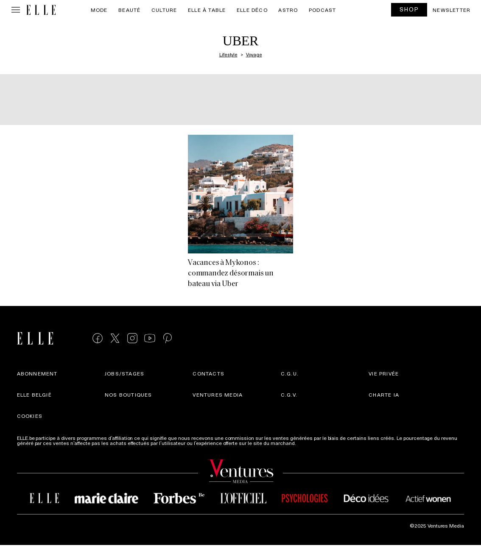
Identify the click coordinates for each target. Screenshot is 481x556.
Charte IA (384, 394)
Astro (288, 10)
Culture (164, 10)
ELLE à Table (207, 10)
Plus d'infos (310, 443)
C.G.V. (289, 394)
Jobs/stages (124, 373)
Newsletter (451, 10)
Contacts (208, 373)
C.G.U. (290, 373)
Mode (99, 10)
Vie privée (384, 373)
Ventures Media (218, 394)
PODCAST (322, 10)
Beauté (129, 10)
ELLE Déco (252, 10)
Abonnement (37, 373)
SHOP (409, 9)
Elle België (34, 394)
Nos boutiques (128, 394)
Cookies (29, 416)
